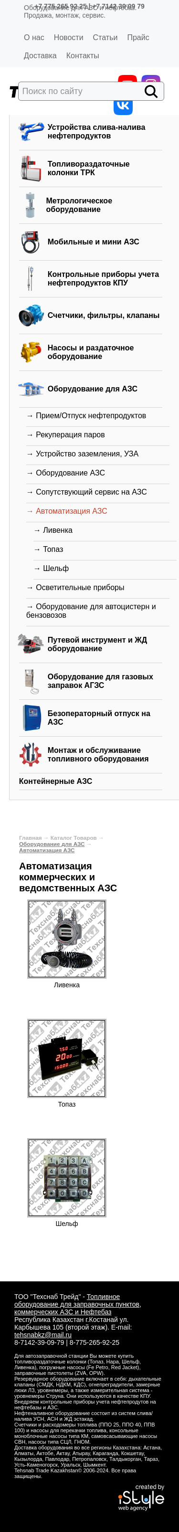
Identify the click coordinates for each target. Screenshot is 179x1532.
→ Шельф (51, 568)
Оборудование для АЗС (92, 389)
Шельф (66, 1223)
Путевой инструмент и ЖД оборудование (97, 644)
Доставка (40, 56)
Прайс (138, 37)
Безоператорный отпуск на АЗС (99, 717)
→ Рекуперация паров (65, 435)
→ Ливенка (53, 530)
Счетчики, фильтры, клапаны (104, 315)
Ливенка (67, 985)
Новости (69, 37)
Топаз (67, 1104)
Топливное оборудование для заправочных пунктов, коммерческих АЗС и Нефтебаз (77, 1304)
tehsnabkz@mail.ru (43, 1335)
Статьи (105, 37)
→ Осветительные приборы (75, 587)
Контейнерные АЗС (56, 781)
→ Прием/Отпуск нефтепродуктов (86, 416)
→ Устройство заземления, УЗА (82, 454)
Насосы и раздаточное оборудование (91, 352)
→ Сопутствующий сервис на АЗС (86, 492)
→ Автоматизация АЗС (66, 511)
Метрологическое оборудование (79, 205)
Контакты (82, 56)
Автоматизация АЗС (46, 850)
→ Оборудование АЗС (65, 473)
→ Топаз (48, 549)
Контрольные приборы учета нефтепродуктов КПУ (103, 278)
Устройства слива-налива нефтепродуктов (97, 131)
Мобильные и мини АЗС (93, 242)
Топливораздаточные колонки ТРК (89, 168)
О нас (34, 37)
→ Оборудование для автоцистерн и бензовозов (91, 610)
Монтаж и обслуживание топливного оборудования (98, 754)
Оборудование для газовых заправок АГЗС (100, 681)
